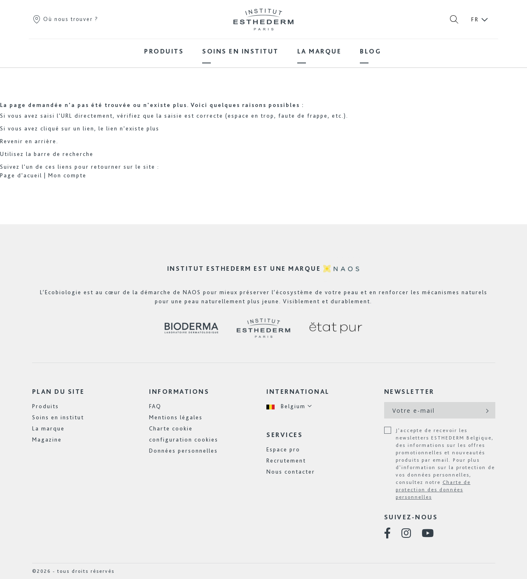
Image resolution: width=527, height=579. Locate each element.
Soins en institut (58, 417)
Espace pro (283, 449)
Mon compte (67, 175)
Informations (179, 391)
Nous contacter (290, 471)
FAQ (155, 406)
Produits (45, 406)
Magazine (47, 439)
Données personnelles (183, 450)
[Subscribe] (486, 410)
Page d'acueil (21, 175)
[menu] (263, 51)
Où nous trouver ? (65, 19)
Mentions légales (176, 417)
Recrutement (286, 460)
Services (284, 435)
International (298, 391)
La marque (48, 428)
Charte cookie (171, 428)
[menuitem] (164, 51)
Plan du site (58, 391)
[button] (289, 406)
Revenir (11, 141)
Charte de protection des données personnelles (433, 489)
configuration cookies (183, 439)
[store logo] (263, 19)
